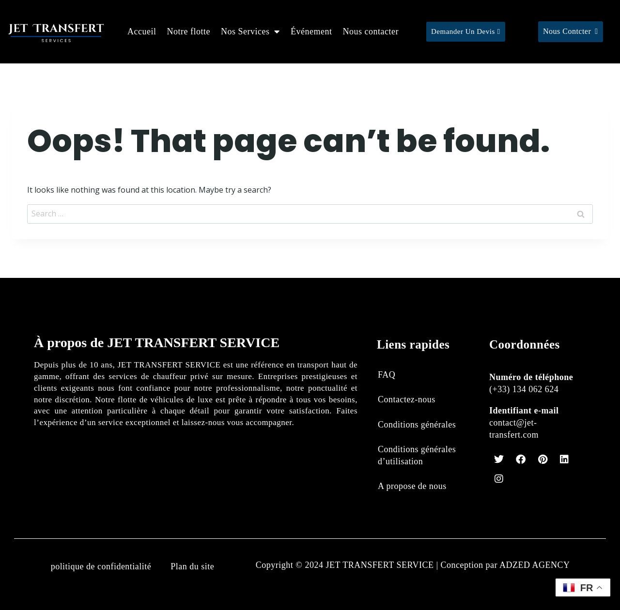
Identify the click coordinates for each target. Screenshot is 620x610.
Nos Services (250, 31)
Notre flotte (188, 31)
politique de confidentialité (100, 566)
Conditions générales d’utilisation (417, 455)
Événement (311, 31)
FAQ (386, 375)
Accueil (141, 31)
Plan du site (192, 566)
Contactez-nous (406, 399)
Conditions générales (417, 424)
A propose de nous (412, 486)
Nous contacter (370, 31)
